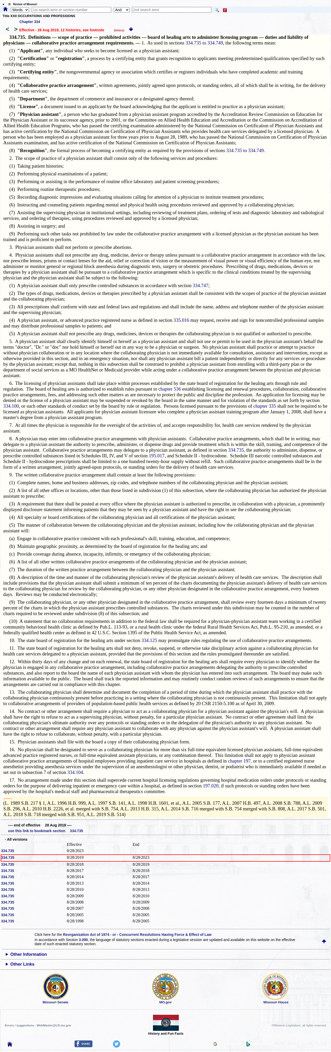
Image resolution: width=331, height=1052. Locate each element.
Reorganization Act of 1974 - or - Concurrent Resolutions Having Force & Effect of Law (137, 934)
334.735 (236, 450)
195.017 (157, 455)
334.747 (201, 285)
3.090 (83, 940)
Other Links (22, 964)
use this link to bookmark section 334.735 (45, 831)
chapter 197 (239, 761)
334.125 (149, 640)
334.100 (11, 406)
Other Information (28, 954)
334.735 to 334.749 (204, 43)
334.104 (75, 772)
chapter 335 (264, 406)
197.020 (211, 785)
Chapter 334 (29, 22)
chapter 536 (169, 389)
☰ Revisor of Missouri (21, 4)
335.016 (181, 320)
